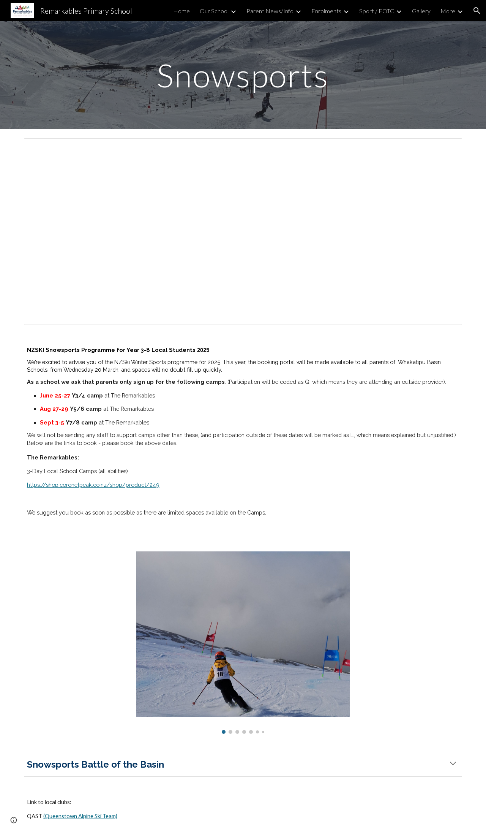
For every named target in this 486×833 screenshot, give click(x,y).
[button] (477, 11)
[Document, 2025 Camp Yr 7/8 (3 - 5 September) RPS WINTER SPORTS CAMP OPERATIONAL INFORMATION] (243, 231)
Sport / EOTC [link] (376, 10)
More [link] (447, 10)
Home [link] (181, 10)
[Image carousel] (243, 642)
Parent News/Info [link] (269, 10)
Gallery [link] (421, 10)
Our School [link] (214, 10)
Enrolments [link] (326, 10)
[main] (243, 75)
